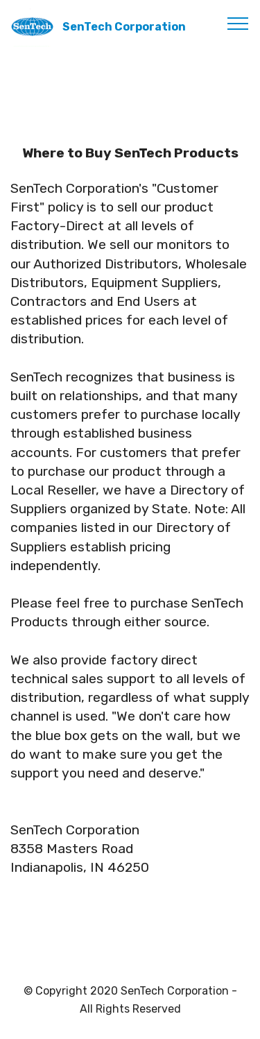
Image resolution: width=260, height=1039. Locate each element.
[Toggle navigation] (238, 23)
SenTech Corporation (124, 26)
